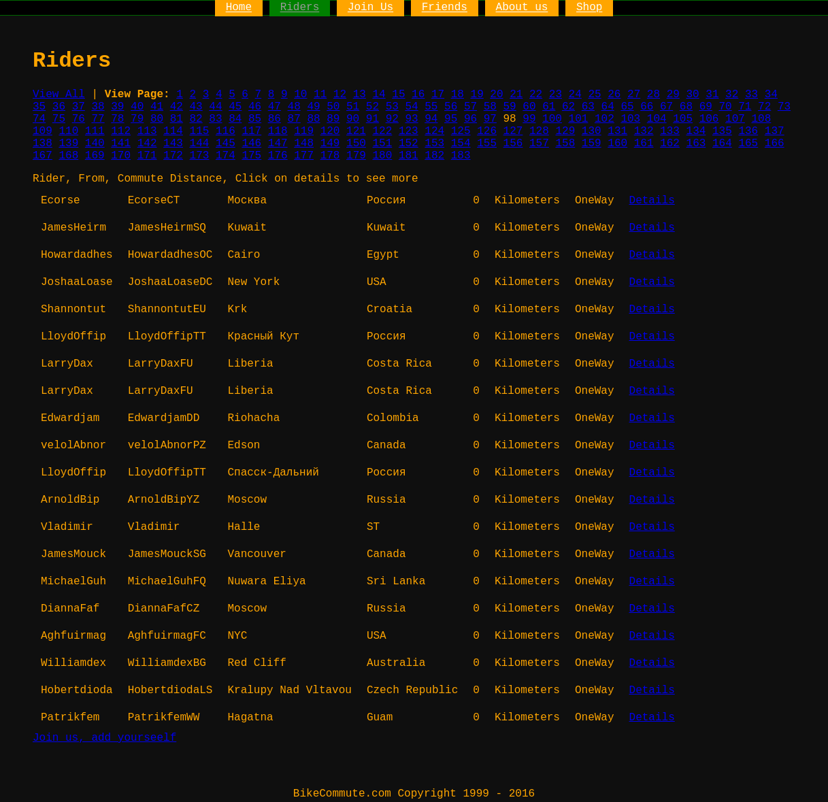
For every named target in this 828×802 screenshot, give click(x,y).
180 (382, 156)
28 (653, 94)
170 (121, 156)
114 (173, 131)
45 (235, 107)
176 (278, 156)
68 (686, 107)
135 (722, 131)
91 (372, 119)
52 (372, 107)
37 (78, 107)
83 (215, 119)
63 (588, 107)
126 (487, 131)
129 (565, 131)
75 (58, 119)
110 (68, 131)
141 (121, 143)
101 (579, 119)
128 (539, 131)
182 (434, 156)
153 (434, 143)
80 (156, 119)
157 (539, 143)
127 (513, 131)
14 (378, 94)
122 (382, 131)
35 (39, 107)
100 (552, 119)
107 (735, 119)
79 (137, 119)
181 (408, 156)
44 (215, 107)
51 (352, 107)
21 (516, 94)
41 (156, 107)
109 (42, 131)
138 (42, 143)
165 (748, 143)
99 (529, 119)
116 (225, 131)
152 (408, 143)
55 (431, 107)
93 (411, 119)
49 (313, 107)
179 (356, 156)
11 (320, 94)
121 (356, 131)
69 (705, 107)
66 (646, 107)
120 (330, 131)
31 (712, 94)
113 (147, 131)
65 (626, 107)
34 (771, 94)
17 (437, 94)
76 (78, 119)
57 (470, 107)
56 (450, 107)
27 (633, 94)
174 (225, 156)
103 (630, 119)
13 (359, 94)
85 (254, 119)
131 (617, 131)
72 (764, 107)
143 (173, 143)
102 (604, 119)
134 (696, 131)
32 (731, 94)
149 (330, 143)
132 (644, 131)
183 (461, 156)
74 (39, 119)
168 (68, 156)
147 (278, 143)
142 (147, 143)
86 (274, 119)
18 (457, 94)
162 (670, 143)
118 (278, 131)
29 (673, 94)
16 (418, 94)
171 (147, 156)
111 (95, 131)
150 (356, 143)
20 (496, 94)
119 (304, 131)
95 (450, 119)
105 (683, 119)
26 (614, 94)
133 (670, 131)
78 (117, 119)
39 (117, 107)
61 (548, 107)
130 (591, 131)
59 (509, 107)
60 (529, 107)
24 (575, 94)
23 (555, 94)
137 (774, 131)
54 (411, 107)
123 (408, 131)
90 (352, 119)
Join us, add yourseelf (104, 738)
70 (724, 107)
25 (594, 94)
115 (200, 131)
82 (196, 119)
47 (274, 107)
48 (294, 107)
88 (313, 119)
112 (121, 131)
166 (774, 143)
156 (513, 143)
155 (487, 143)
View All (59, 94)
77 (97, 119)
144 (200, 143)
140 (95, 143)
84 (235, 119)
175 (251, 156)
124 (434, 131)
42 (176, 107)
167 (42, 156)
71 (744, 107)
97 (490, 119)
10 (300, 94)
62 (568, 107)
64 (607, 107)
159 (591, 143)
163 (696, 143)
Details (652, 201)
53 (392, 107)
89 (333, 119)
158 (565, 143)
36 (58, 107)
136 (748, 131)
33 (751, 94)
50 (333, 107)
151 (382, 143)
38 (97, 107)
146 (251, 143)
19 (477, 94)
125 (461, 131)
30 (692, 94)
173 (200, 156)
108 (761, 119)
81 (176, 119)
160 (617, 143)
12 (339, 94)
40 (137, 107)
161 (644, 143)
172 (173, 156)
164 (722, 143)
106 (709, 119)
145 (225, 143)
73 (784, 107)
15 (398, 94)
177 (304, 156)
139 (68, 143)
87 (294, 119)
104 (657, 119)
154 (461, 143)
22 (535, 94)
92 (392, 119)
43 (196, 107)
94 (431, 119)
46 (254, 107)
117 (251, 131)
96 (470, 119)
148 (304, 143)
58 (490, 107)
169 (95, 156)
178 (330, 156)
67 (666, 107)
